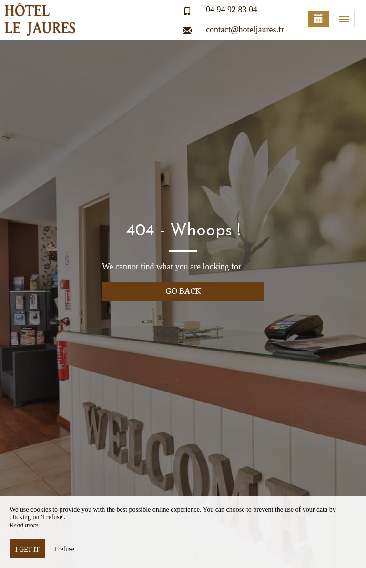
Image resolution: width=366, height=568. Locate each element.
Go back (183, 290)
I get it (27, 549)
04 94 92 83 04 (231, 9)
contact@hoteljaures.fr (245, 29)
